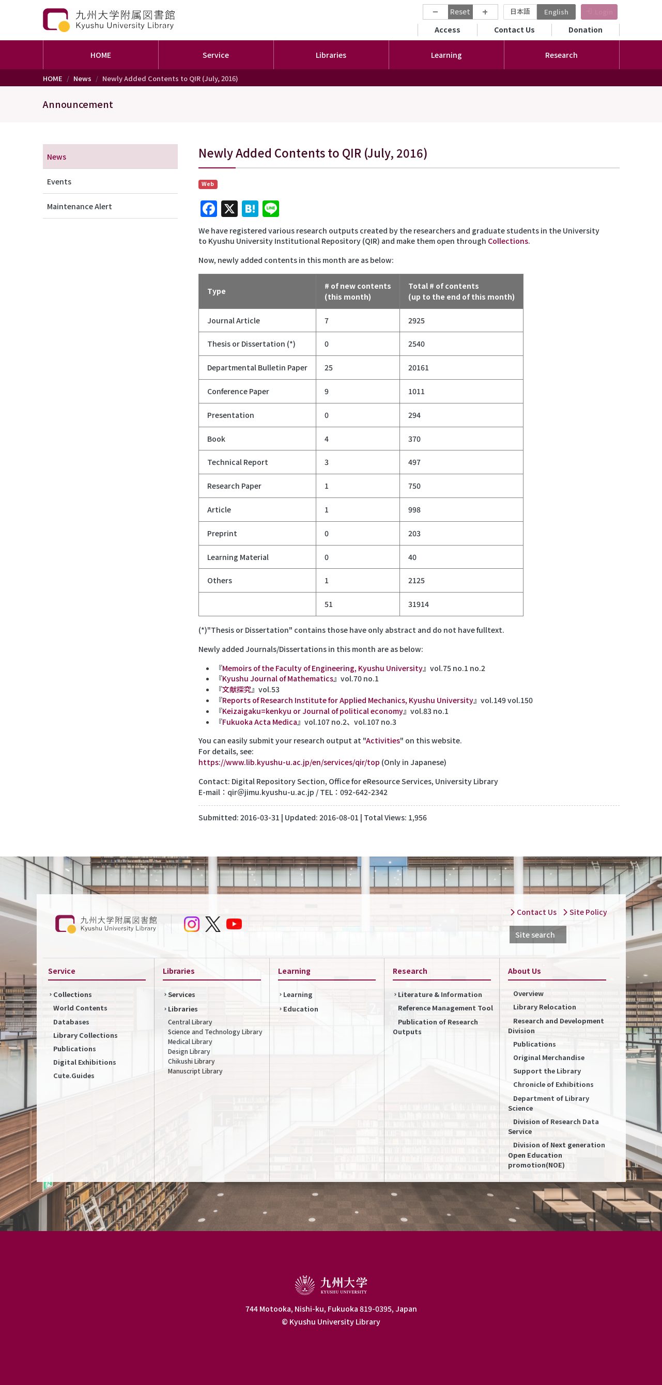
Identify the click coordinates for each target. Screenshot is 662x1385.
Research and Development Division (556, 1025)
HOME (100, 55)
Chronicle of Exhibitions (553, 1084)
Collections (508, 241)
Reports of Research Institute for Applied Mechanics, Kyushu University (347, 700)
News (82, 78)
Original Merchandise (548, 1057)
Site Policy (584, 912)
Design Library (189, 1051)
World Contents (80, 1008)
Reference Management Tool (445, 1008)
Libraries (183, 1009)
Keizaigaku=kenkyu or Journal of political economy (312, 711)
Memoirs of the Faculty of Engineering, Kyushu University (322, 668)
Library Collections (85, 1035)
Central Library (190, 1021)
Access (447, 29)
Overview (528, 993)
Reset (460, 11)
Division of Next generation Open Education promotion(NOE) (556, 1154)
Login (604, 12)
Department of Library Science (548, 1103)
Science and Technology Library (215, 1031)
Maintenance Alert (79, 206)
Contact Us (514, 29)
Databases (71, 1021)
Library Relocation (544, 1006)
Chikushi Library (191, 1060)
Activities (383, 740)
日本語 (520, 11)
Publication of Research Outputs (435, 1026)
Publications (74, 1048)
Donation (585, 29)
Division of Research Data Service (553, 1126)
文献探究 (236, 689)
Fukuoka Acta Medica (259, 722)
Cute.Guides (74, 1075)
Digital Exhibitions (84, 1062)
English (556, 12)
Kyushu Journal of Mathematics (277, 678)
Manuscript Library (195, 1070)
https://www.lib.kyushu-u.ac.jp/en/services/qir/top (289, 762)
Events (59, 181)
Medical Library (190, 1041)
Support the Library (547, 1071)
